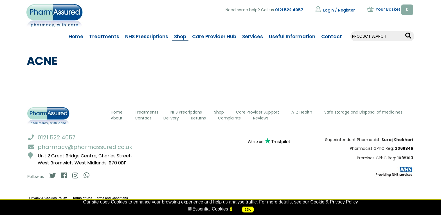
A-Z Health (301, 112)
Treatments (146, 112)
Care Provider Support (257, 112)
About (117, 118)
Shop (219, 112)
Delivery (171, 118)
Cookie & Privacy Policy (334, 202)
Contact (143, 118)
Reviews (261, 118)
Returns (198, 118)
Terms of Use (82, 198)
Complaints (229, 118)
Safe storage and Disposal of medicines (363, 112)
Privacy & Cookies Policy (48, 198)
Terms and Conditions (111, 198)
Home (117, 112)
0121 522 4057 (289, 10)
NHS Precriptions (186, 112)
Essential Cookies (210, 209)
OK (248, 209)
